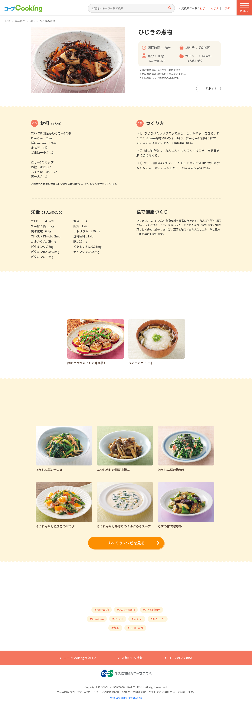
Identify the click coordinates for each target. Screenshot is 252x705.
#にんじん (97, 618)
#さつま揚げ (151, 609)
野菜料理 (20, 21)
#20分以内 (101, 609)
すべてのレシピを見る (126, 543)
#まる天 (136, 618)
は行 (32, 21)
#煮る (115, 628)
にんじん (213, 8)
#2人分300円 (126, 609)
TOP (7, 21)
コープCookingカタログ (80, 657)
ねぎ (202, 8)
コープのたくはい (180, 657)
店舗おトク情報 (132, 657)
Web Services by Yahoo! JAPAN (126, 697)
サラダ (226, 8)
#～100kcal (135, 628)
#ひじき (117, 618)
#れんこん (158, 618)
